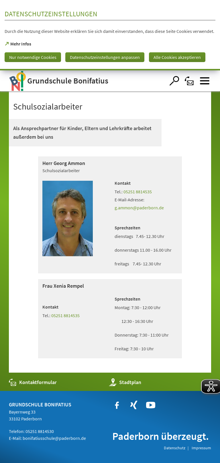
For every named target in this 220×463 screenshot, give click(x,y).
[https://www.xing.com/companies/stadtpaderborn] (133, 405)
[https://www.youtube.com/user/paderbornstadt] (150, 405)
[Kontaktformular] (189, 80)
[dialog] (110, 35)
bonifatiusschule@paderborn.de (54, 438)
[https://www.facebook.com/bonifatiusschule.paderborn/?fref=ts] (116, 405)
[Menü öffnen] (204, 80)
